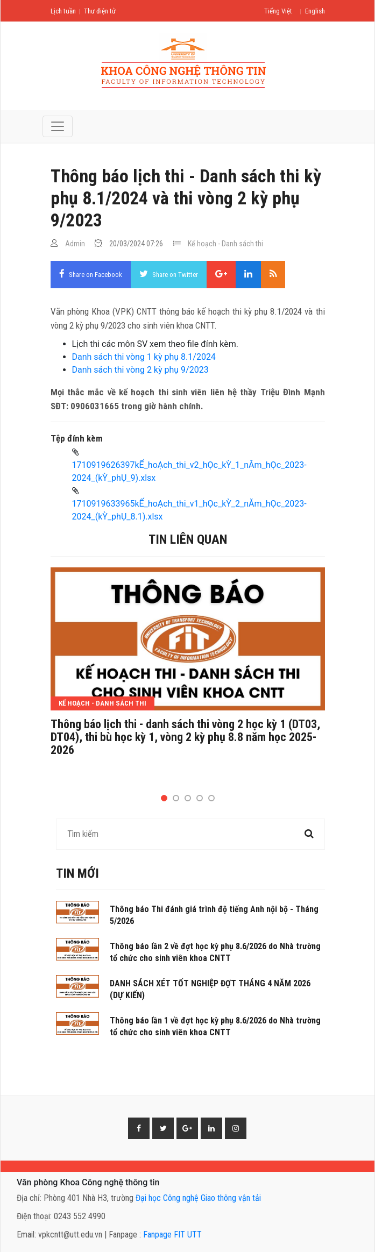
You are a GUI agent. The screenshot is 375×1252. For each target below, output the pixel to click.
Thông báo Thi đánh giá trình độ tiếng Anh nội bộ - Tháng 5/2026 (214, 915)
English (315, 11)
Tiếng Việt (278, 11)
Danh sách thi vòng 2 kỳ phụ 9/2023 (140, 370)
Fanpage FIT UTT (172, 1234)
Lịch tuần (63, 11)
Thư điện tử (100, 11)
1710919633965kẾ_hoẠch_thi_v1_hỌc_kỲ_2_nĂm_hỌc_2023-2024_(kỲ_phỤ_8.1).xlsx (189, 510)
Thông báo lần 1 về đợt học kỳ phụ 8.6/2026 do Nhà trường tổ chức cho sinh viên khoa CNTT (215, 1026)
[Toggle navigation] (58, 126)
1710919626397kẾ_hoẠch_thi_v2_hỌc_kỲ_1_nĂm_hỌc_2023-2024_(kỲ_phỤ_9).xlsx (189, 471)
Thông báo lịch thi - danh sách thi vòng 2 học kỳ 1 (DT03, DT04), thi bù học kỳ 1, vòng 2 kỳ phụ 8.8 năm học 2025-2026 (185, 737)
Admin (75, 243)
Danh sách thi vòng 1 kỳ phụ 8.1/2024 (144, 357)
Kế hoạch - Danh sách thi (225, 243)
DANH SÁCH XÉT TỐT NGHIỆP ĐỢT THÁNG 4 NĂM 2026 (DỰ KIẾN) (210, 989)
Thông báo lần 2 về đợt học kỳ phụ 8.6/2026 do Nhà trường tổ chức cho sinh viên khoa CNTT (215, 952)
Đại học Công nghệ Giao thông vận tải (198, 1198)
